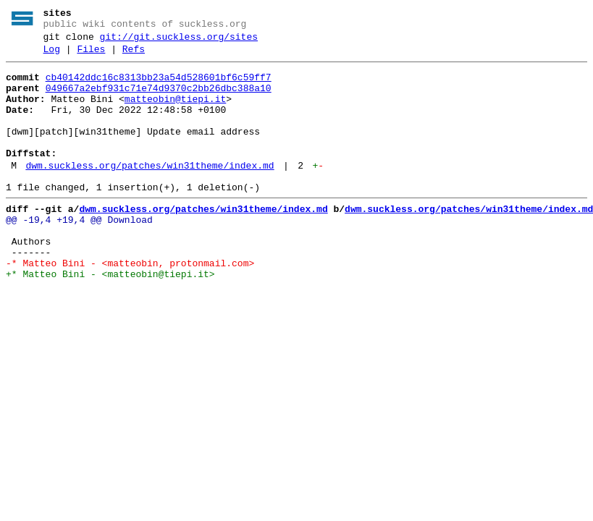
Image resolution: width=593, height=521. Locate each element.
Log (51, 55)
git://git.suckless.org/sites (179, 41)
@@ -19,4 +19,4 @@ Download (79, 252)
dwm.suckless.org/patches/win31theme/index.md (149, 191)
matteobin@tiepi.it (175, 112)
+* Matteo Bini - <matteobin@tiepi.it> (110, 317)
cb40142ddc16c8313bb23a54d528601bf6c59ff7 (159, 86)
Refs (133, 55)
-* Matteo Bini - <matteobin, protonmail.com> (130, 304)
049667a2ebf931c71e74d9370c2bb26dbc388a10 (159, 99)
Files (91, 55)
